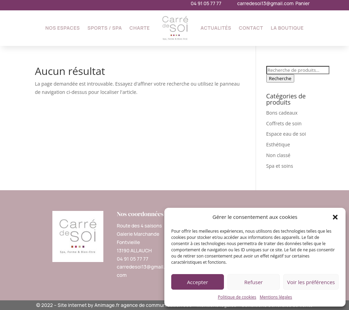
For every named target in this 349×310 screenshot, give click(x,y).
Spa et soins (279, 166)
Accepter (197, 282)
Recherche (280, 78)
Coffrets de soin (284, 123)
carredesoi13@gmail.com (265, 3)
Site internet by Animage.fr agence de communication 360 (125, 305)
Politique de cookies (237, 297)
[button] (335, 217)
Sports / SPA (105, 28)
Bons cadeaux (282, 112)
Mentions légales (276, 297)
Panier (302, 3)
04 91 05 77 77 (206, 3)
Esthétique (278, 144)
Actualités (216, 28)
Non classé (278, 155)
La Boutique (287, 28)
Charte (140, 28)
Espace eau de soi (286, 133)
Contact (251, 28)
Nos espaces (62, 28)
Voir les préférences (311, 282)
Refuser (253, 282)
